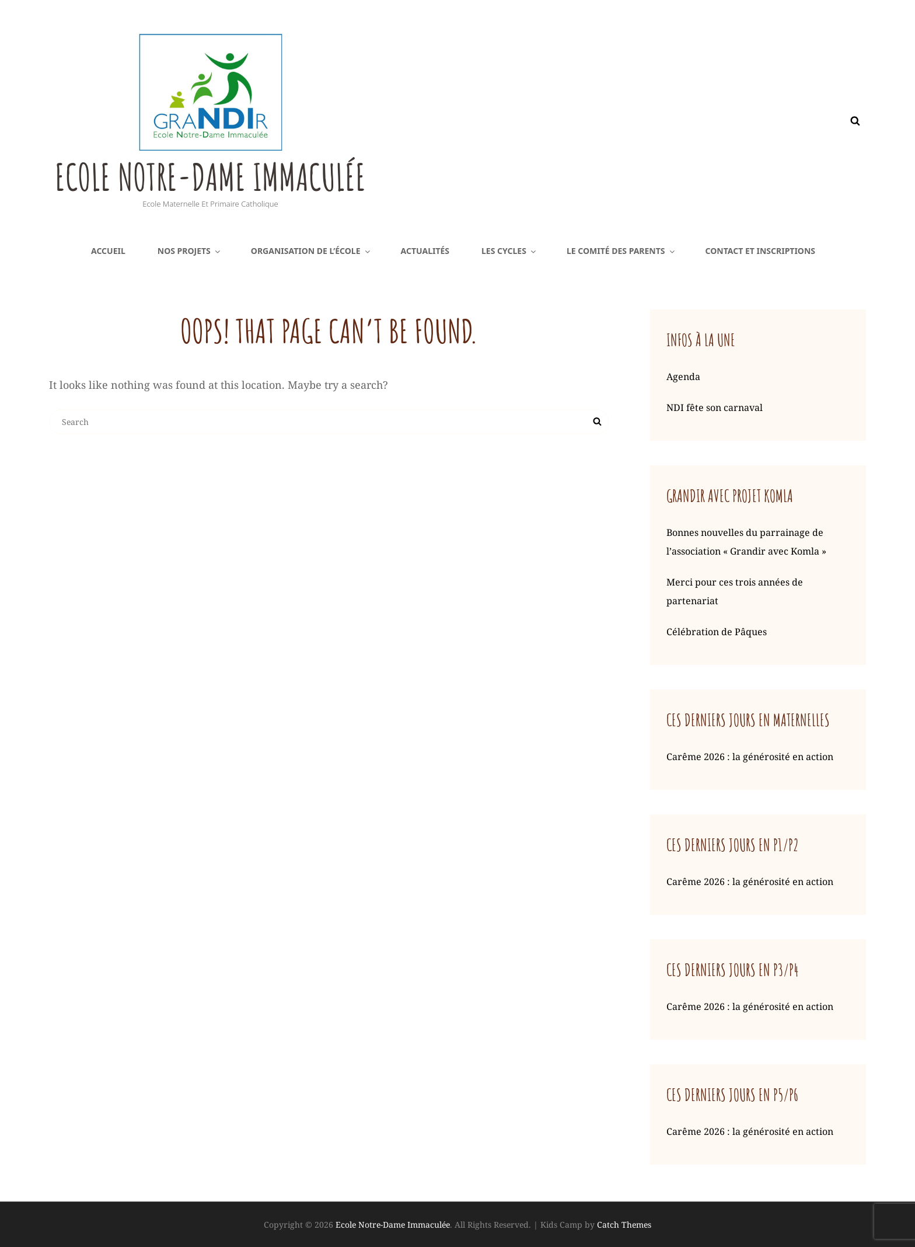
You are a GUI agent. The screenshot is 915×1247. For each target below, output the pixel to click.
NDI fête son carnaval (714, 407)
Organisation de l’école (311, 250)
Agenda (683, 376)
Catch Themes (624, 1224)
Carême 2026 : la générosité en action (749, 756)
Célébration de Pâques (716, 631)
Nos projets (190, 250)
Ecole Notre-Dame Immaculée (226, 175)
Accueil (108, 250)
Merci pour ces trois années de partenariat (734, 591)
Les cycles (509, 250)
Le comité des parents (621, 250)
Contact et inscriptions (760, 250)
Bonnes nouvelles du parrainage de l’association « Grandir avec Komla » (746, 542)
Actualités (425, 250)
